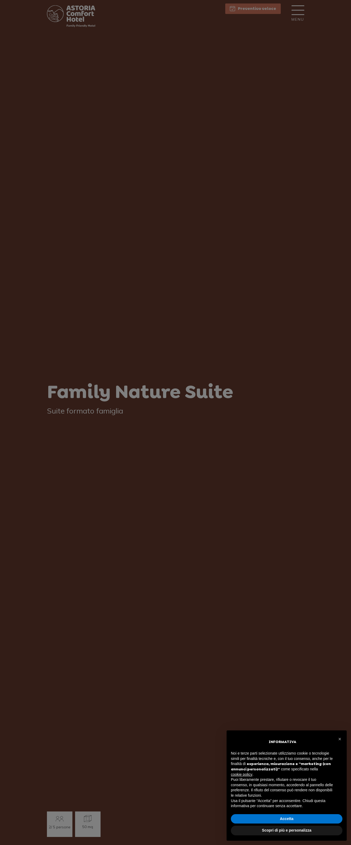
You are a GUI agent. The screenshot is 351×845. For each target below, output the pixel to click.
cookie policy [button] (241, 774)
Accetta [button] (287, 819)
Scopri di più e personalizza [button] (286, 830)
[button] (339, 739)
